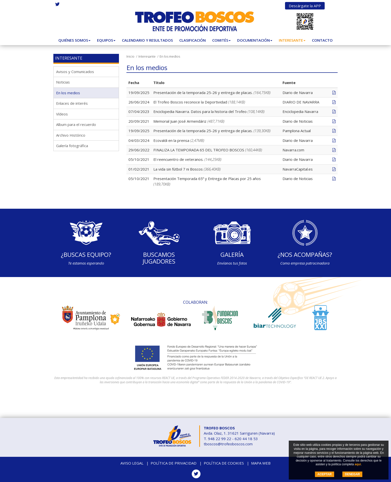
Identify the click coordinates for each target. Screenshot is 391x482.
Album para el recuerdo (76, 124)
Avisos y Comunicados (75, 71)
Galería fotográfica (72, 145)
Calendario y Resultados (147, 40)
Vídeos (62, 113)
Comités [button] (221, 40)
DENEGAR (352, 474)
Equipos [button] (106, 40)
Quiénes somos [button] (74, 40)
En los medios (68, 92)
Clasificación (192, 40)
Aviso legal (131, 463)
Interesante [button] (292, 40)
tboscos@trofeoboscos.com (228, 443)
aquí (358, 464)
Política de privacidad (173, 463)
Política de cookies (224, 463)
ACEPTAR (324, 474)
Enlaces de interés (72, 103)
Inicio (130, 56)
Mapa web (261, 463)
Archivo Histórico (70, 135)
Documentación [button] (254, 40)
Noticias (63, 82)
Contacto (322, 40)
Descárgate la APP (305, 5)
